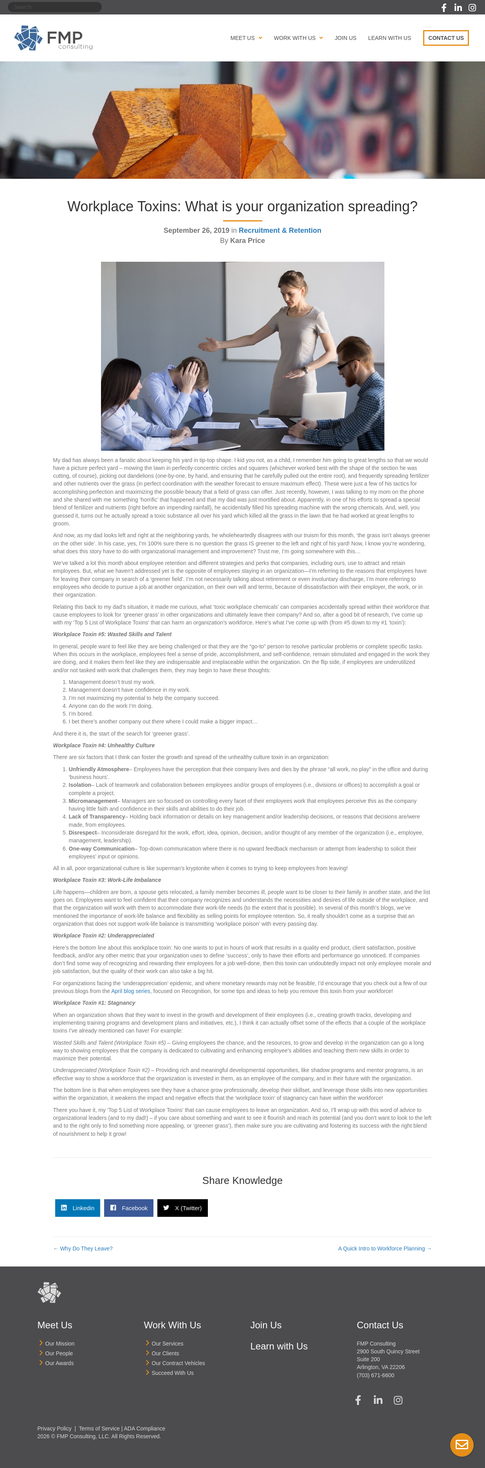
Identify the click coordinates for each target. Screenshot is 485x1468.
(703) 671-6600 (376, 1375)
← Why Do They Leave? (83, 1248)
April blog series (130, 991)
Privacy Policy (55, 1428)
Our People (59, 1353)
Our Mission (60, 1343)
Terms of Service (99, 1428)
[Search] (55, 7)
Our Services (168, 1343)
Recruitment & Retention (280, 230)
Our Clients (165, 1353)
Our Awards (59, 1363)
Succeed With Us (173, 1373)
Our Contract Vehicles (178, 1363)
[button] (444, 8)
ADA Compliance (145, 1428)
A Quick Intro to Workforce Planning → (385, 1248)
